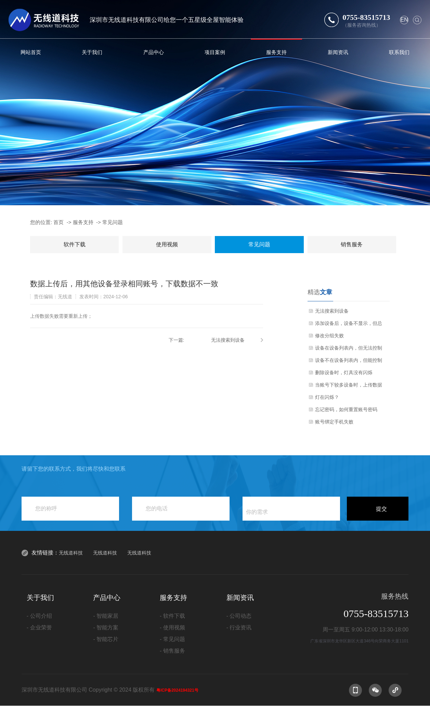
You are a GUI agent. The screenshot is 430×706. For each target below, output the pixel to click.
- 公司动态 (239, 616)
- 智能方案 (105, 627)
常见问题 (112, 222)
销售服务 (352, 244)
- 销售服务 (172, 651)
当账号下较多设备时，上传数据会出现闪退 (348, 386)
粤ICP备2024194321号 (177, 690)
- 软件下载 (172, 616)
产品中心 (153, 52)
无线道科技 (71, 552)
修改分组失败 (329, 335)
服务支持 (276, 52)
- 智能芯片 (105, 639)
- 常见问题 (172, 639)
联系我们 (399, 52)
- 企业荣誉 (39, 627)
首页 (58, 222)
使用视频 (167, 244)
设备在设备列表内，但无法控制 (348, 348)
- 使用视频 (172, 627)
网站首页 (31, 52)
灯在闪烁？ (327, 397)
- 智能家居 (105, 616)
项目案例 (215, 52)
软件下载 (75, 244)
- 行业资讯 (239, 627)
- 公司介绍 (39, 616)
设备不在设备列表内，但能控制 (348, 360)
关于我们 (92, 52)
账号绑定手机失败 (334, 421)
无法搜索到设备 (228, 340)
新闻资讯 (338, 52)
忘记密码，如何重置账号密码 (346, 409)
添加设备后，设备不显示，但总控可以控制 (348, 325)
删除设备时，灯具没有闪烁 (344, 372)
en (404, 20)
